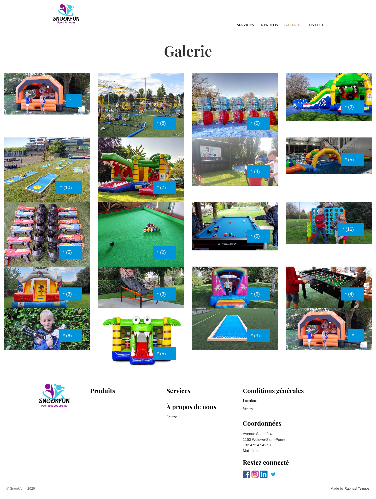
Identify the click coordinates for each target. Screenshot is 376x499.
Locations (250, 401)
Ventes (247, 409)
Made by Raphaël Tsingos (350, 488)
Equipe (172, 417)
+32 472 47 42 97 (257, 445)
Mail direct (251, 451)
